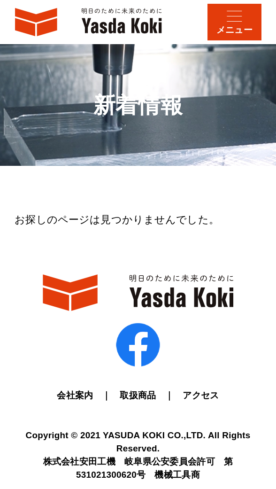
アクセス (201, 395)
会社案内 (75, 395)
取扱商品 (138, 395)
